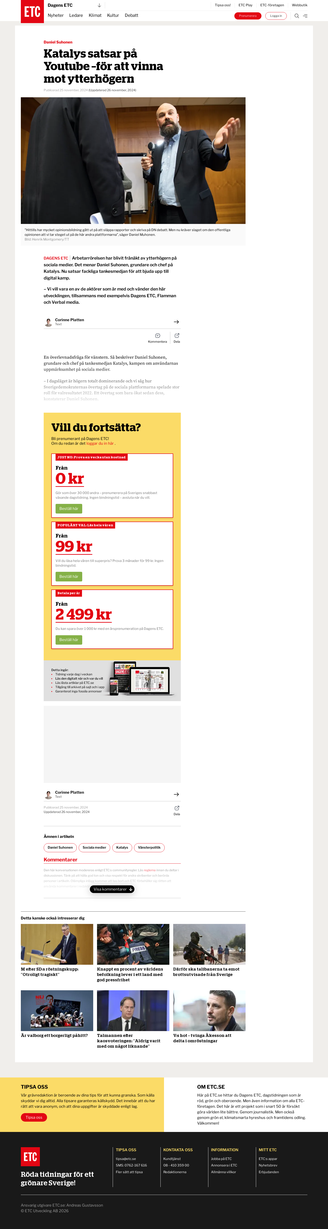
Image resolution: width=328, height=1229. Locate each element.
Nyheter (56, 15)
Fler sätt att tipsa (129, 1172)
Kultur (113, 15)
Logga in (276, 15)
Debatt (131, 15)
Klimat (95, 15)
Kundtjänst (172, 1159)
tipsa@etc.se (126, 1159)
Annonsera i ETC (224, 1165)
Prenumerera (248, 15)
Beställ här (68, 508)
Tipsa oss (34, 1117)
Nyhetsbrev (268, 1165)
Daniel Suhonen (58, 42)
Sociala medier (94, 847)
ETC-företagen (272, 5)
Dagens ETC (74, 5)
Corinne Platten (69, 320)
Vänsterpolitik (149, 847)
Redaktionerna (174, 1172)
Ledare (76, 15)
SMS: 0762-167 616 (131, 1165)
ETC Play (245, 5)
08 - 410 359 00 (176, 1165)
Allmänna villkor (223, 1172)
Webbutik (299, 5)
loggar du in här (100, 443)
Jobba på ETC (221, 1159)
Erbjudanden (269, 1172)
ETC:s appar (268, 1159)
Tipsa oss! (223, 5)
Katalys (122, 847)
